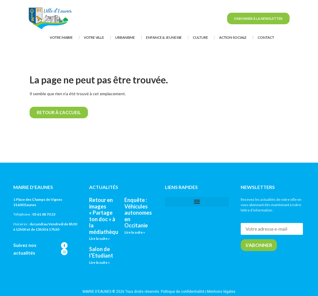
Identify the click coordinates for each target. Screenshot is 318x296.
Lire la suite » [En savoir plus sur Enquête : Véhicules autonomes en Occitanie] (134, 232)
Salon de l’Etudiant (101, 252)
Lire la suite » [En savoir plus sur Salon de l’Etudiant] (99, 262)
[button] (197, 202)
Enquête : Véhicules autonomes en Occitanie (138, 213)
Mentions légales (221, 291)
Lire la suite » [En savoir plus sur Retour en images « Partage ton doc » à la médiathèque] (99, 238)
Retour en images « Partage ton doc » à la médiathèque (105, 216)
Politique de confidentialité (182, 291)
